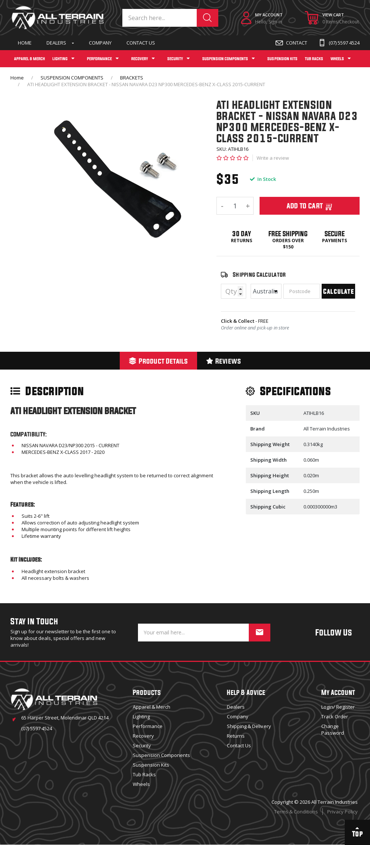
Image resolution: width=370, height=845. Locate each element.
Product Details (158, 361)
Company (100, 42)
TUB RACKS (314, 58)
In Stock (263, 179)
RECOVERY (139, 58)
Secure (335, 233)
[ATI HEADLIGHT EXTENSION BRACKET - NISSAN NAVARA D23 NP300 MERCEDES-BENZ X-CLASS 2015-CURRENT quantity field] (235, 206)
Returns (241, 241)
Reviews (223, 361)
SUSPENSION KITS (282, 58)
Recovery (143, 735)
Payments (334, 241)
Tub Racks (144, 774)
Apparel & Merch (151, 706)
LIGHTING (60, 58)
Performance (148, 726)
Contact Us (140, 42)
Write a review (273, 158)
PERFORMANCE (99, 58)
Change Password (332, 729)
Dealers (56, 42)
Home (25, 42)
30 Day (241, 233)
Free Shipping (288, 233)
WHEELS (337, 58)
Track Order (334, 716)
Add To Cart (310, 206)
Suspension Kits (151, 764)
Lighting (141, 716)
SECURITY (175, 58)
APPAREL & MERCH (29, 58)
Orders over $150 (288, 244)
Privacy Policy (342, 811)
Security (142, 745)
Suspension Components (161, 755)
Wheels (141, 784)
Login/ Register (338, 706)
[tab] (158, 361)
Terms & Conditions (296, 811)
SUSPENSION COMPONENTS (225, 58)
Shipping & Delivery (249, 726)
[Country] (266, 291)
